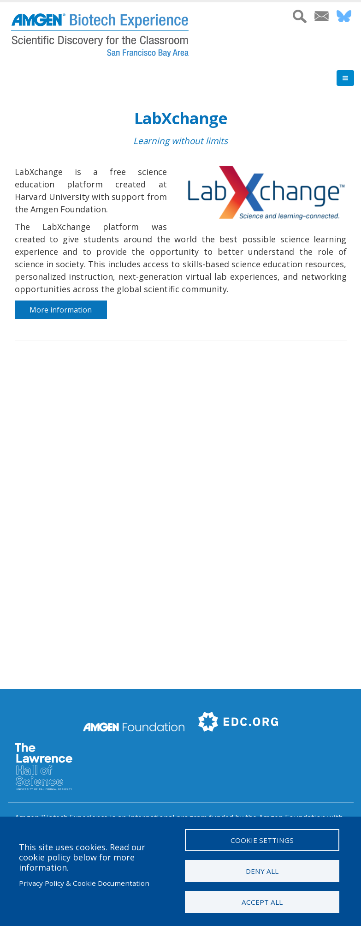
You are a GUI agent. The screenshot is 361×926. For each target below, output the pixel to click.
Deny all (262, 871)
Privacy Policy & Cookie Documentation (84, 883)
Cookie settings (262, 840)
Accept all (262, 902)
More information (61, 310)
